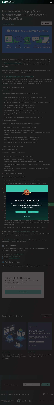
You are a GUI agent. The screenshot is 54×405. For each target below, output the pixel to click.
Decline (33, 212)
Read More (27, 216)
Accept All (20, 212)
